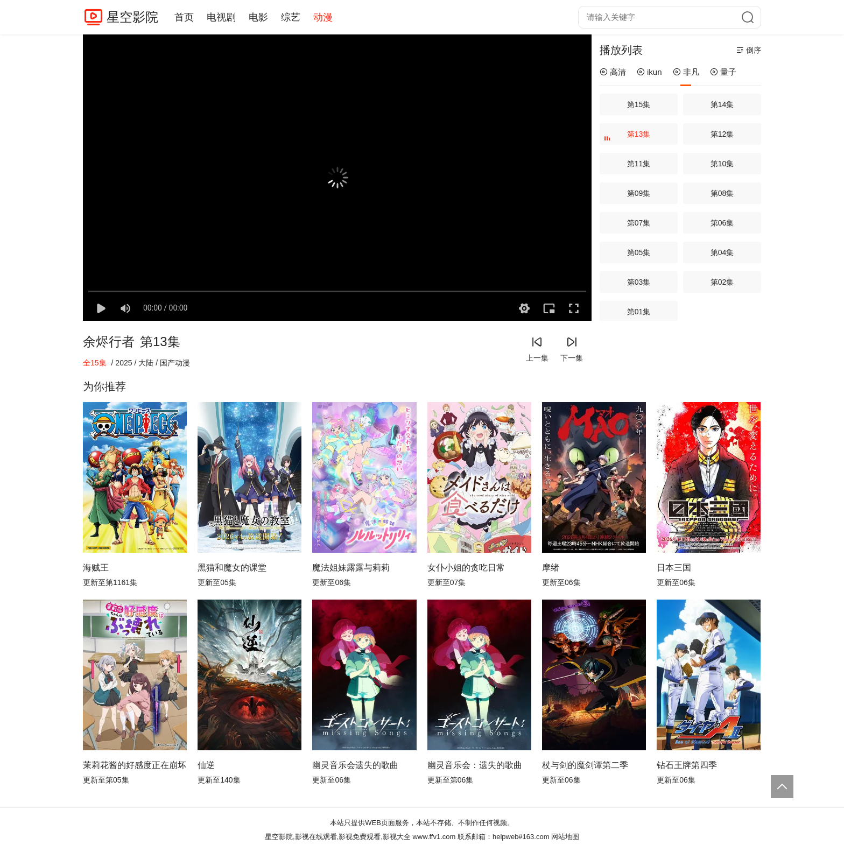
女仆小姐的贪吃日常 (466, 567)
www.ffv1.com (433, 837)
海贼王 (96, 567)
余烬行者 (109, 341)
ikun (649, 71)
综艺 (290, 17)
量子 (723, 71)
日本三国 (674, 567)
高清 (613, 71)
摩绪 (550, 567)
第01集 (639, 311)
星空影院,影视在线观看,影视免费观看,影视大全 (338, 837)
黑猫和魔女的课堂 (232, 567)
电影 (258, 17)
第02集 (722, 282)
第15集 (639, 104)
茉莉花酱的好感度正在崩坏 (134, 765)
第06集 (722, 223)
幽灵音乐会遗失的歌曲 (355, 765)
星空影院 (132, 17)
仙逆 (206, 765)
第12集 (722, 134)
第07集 (639, 223)
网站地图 (565, 837)
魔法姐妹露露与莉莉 (351, 567)
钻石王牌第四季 (687, 765)
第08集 (722, 193)
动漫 (323, 17)
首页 (184, 17)
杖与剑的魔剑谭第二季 (585, 765)
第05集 (639, 252)
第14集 (722, 104)
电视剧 (221, 17)
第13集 (628, 137)
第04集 (722, 252)
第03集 (639, 282)
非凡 (686, 71)
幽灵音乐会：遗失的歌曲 (474, 765)
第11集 (639, 163)
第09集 (639, 193)
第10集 (722, 163)
